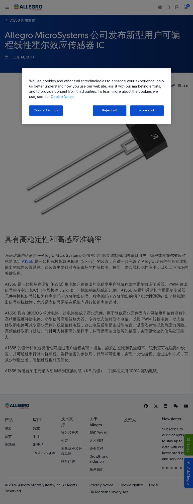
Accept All (147, 110)
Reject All (109, 110)
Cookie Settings (46, 110)
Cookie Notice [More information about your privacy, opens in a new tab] (63, 96)
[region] (96, 96)
